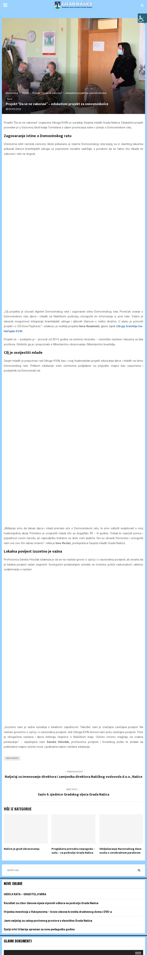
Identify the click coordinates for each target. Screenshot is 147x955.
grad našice (12, 339)
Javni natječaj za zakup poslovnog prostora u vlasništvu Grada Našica (48, 501)
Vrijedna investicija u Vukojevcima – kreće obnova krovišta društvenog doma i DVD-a (58, 492)
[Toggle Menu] (138, 534)
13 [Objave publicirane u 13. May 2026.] (54, 728)
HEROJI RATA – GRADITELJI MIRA (25, 474)
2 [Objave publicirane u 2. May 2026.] (113, 713)
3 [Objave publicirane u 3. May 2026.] (133, 713)
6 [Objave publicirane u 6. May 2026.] (54, 720)
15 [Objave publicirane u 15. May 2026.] (93, 728)
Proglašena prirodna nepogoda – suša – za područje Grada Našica (73, 431)
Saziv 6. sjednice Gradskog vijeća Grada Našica (73, 375)
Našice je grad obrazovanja (21, 429)
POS (52, 951)
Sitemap (98, 951)
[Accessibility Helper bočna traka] (142, 18)
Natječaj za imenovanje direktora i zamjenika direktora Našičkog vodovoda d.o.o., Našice (73, 357)
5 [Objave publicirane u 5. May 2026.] (34, 720)
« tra (6, 748)
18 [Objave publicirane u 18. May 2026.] (14, 735)
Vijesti (9, 99)
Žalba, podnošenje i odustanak (74, 951)
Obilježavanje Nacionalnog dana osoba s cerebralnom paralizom (120, 431)
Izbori (44, 951)
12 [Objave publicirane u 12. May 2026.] (34, 728)
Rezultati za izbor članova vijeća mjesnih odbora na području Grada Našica (51, 483)
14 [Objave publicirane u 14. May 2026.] (73, 728)
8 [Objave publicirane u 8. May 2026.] (93, 720)
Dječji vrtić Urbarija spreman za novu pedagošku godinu (39, 510)
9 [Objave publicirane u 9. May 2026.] (113, 720)
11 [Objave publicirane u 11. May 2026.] (14, 728)
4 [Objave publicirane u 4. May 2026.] (14, 720)
